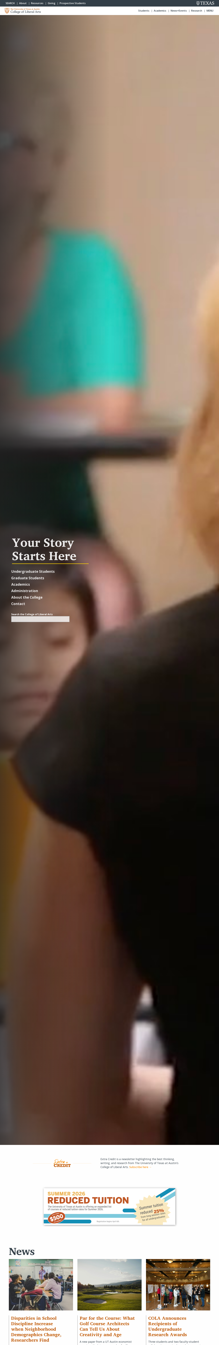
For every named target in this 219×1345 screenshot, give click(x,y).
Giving (51, 3)
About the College (26, 597)
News (22, 1251)
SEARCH (10, 3)
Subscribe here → (140, 1167)
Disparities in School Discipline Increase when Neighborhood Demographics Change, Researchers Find (36, 1329)
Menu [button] (210, 10)
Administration (24, 590)
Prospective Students (73, 3)
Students (143, 10)
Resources (37, 3)
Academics (160, 10)
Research (196, 10)
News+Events (179, 10)
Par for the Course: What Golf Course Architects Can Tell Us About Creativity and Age (107, 1326)
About (23, 3)
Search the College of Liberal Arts (32, 614)
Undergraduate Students (33, 571)
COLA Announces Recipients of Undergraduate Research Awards (167, 1326)
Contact (18, 603)
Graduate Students (27, 577)
